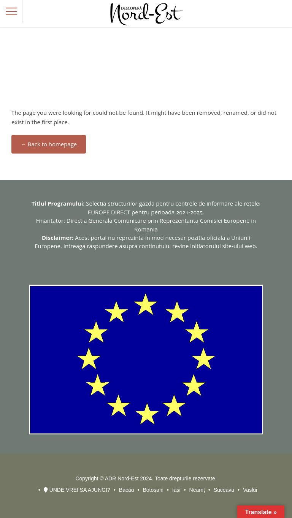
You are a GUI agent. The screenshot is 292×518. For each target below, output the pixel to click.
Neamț (197, 490)
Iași (176, 490)
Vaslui (250, 490)
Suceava (224, 490)
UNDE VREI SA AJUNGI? (77, 490)
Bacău (126, 490)
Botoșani (153, 490)
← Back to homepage (49, 144)
